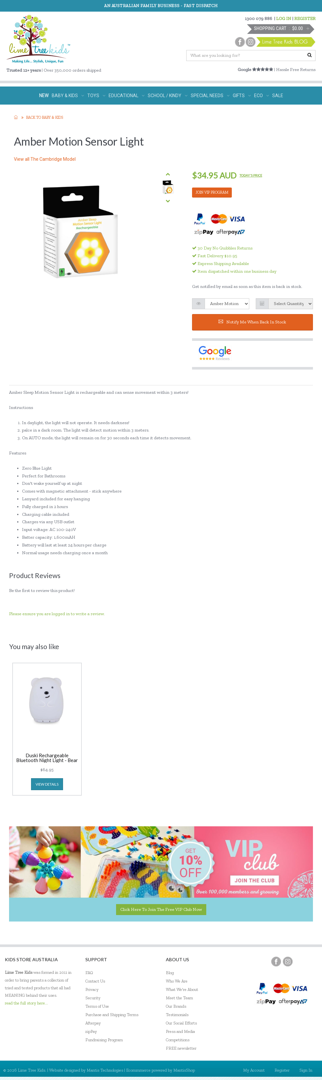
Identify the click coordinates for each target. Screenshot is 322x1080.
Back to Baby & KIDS (44, 117)
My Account (254, 1070)
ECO (261, 95)
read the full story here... (26, 1003)
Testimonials (177, 1014)
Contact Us (95, 981)
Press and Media (180, 1031)
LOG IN (283, 18)
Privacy (92, 989)
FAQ (89, 972)
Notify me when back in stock (252, 322)
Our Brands (176, 1006)
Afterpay (93, 1023)
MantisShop (184, 1070)
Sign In (305, 1070)
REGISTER (305, 18)
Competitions (177, 1039)
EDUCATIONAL (127, 95)
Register (282, 1070)
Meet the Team (179, 997)
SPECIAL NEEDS (210, 95)
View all (45, 159)
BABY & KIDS (68, 95)
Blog (170, 972)
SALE (277, 95)
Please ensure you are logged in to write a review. (57, 613)
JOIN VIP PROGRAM (212, 192)
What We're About (182, 989)
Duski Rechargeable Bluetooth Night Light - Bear (47, 758)
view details (47, 784)
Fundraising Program (104, 1039)
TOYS (96, 95)
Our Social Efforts (181, 1023)
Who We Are (177, 981)
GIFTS (242, 95)
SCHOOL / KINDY (168, 95)
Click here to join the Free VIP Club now (161, 909)
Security (93, 997)
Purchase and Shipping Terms (111, 1014)
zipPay (91, 1031)
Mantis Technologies (105, 1070)
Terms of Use (97, 1006)
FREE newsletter (181, 1048)
